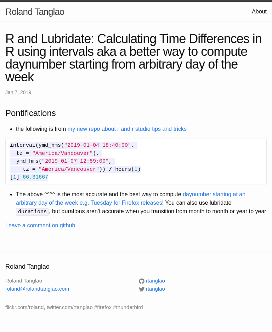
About (259, 11)
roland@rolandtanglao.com (37, 288)
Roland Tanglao (34, 11)
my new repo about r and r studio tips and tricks (127, 129)
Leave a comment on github (40, 225)
